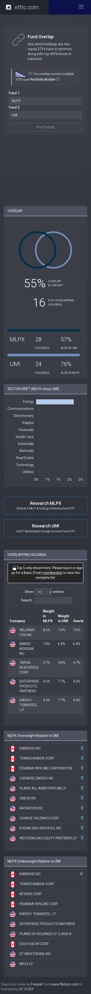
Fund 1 (14, 93)
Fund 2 (14, 107)
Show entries (44, 592)
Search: (46, 600)
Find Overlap (45, 127)
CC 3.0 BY (26, 989)
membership (52, 573)
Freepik (36, 984)
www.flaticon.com (65, 984)
